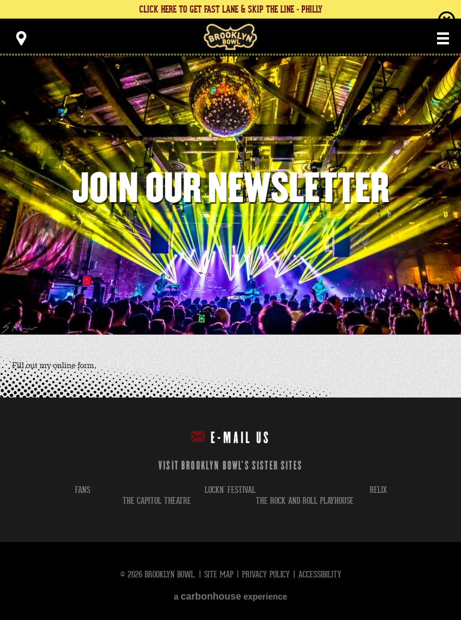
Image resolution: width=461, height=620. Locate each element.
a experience (230, 596)
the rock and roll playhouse (305, 500)
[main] (230, 227)
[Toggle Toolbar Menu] (21, 38)
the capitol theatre (156, 500)
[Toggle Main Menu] (443, 38)
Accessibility (320, 574)
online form (73, 366)
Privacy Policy (266, 574)
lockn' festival (230, 489)
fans (82, 489)
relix (378, 489)
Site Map (219, 574)
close (446, 19)
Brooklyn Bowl (230, 36)
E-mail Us (231, 437)
